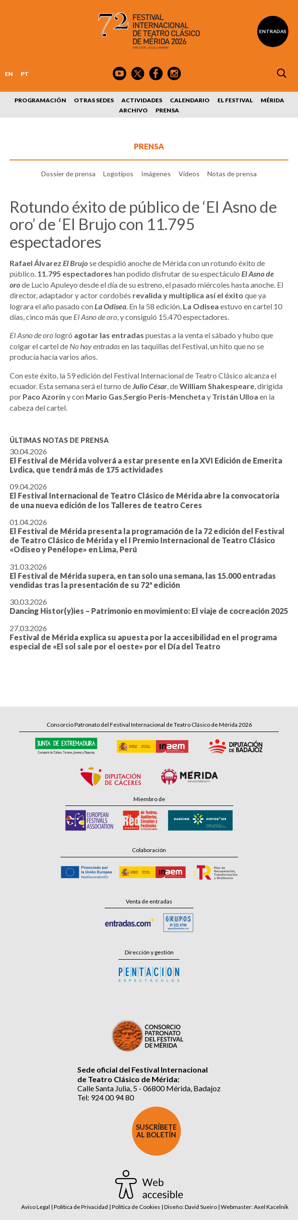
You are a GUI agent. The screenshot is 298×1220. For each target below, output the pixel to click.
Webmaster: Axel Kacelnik (254, 1206)
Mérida (272, 100)
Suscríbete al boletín (156, 1131)
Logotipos (118, 174)
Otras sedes (94, 100)
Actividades (141, 100)
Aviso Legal (35, 1206)
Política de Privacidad (81, 1206)
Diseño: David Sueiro (190, 1206)
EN (9, 73)
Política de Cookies (136, 1206)
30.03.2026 (149, 606)
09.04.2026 (144, 495)
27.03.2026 (143, 637)
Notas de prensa (232, 174)
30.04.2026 (146, 460)
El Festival (235, 100)
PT (25, 73)
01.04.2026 (147, 535)
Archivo (133, 110)
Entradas (272, 31)
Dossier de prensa (68, 174)
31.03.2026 (143, 575)
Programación (40, 100)
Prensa (167, 110)
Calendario (190, 100)
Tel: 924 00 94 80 (105, 1097)
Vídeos (189, 174)
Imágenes (156, 174)
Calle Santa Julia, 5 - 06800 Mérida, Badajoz (149, 1088)
